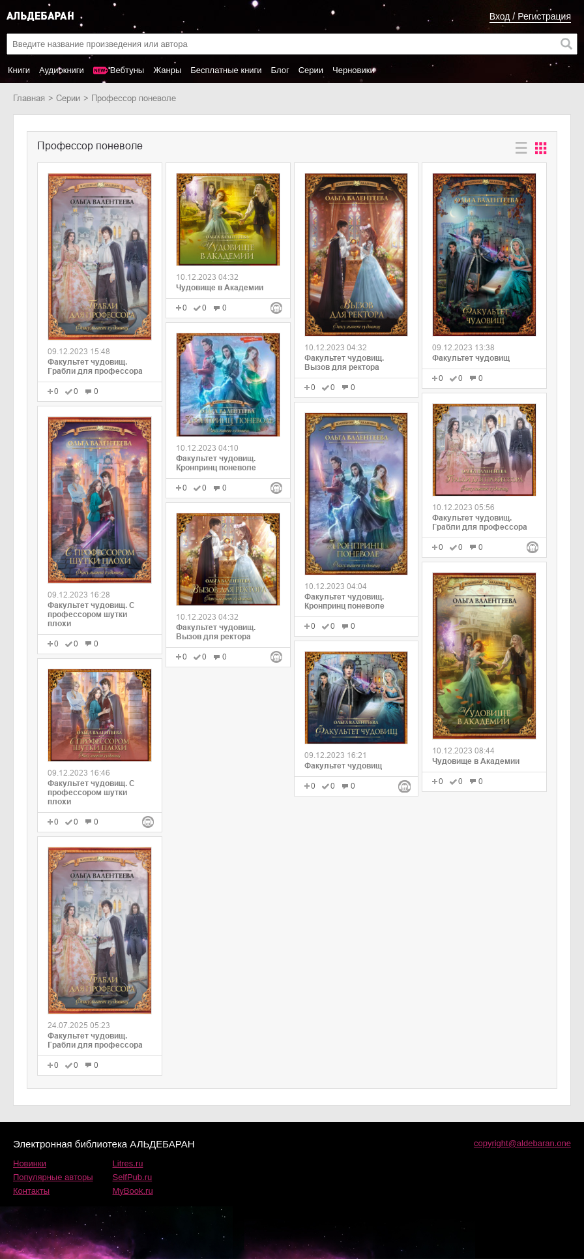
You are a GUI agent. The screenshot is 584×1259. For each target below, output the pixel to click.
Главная (29, 98)
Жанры (167, 70)
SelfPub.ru (133, 1177)
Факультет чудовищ (343, 765)
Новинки (29, 1163)
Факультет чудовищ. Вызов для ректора (216, 632)
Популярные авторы (53, 1177)
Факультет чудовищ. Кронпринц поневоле (216, 463)
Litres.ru (128, 1163)
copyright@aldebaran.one (522, 1143)
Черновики (353, 70)
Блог (280, 70)
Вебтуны (127, 70)
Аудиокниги (61, 70)
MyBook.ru (133, 1191)
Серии (311, 70)
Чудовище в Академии (219, 287)
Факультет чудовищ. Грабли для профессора (95, 366)
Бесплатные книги (225, 70)
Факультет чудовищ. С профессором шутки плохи (91, 614)
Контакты (31, 1191)
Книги (19, 70)
